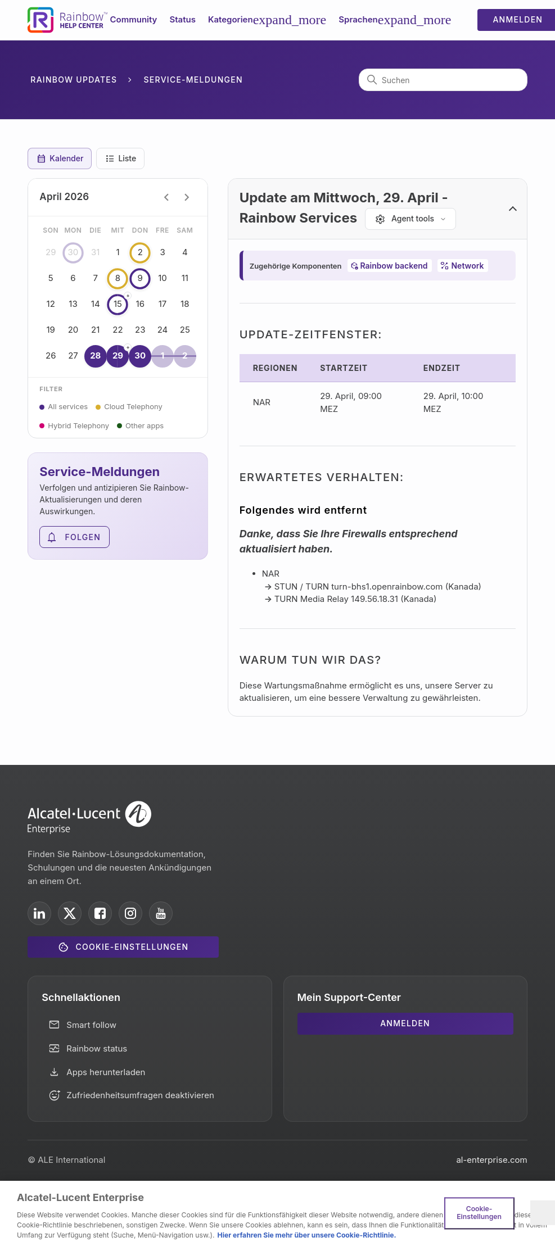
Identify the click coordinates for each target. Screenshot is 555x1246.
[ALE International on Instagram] (130, 913)
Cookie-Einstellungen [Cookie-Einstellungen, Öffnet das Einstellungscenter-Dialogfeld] (479, 1212)
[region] (277, 1213)
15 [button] (118, 304)
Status (182, 19)
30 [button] (73, 253)
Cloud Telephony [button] (133, 406)
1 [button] (162, 356)
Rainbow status (96, 1048)
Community (133, 19)
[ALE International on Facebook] (100, 913)
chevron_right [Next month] (186, 197)
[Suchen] (443, 80)
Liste (120, 158)
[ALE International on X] (70, 913)
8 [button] (118, 279)
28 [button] (95, 356)
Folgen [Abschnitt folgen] (83, 537)
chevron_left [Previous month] (166, 197)
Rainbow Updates (73, 79)
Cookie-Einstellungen (132, 947)
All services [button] (68, 406)
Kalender (59, 158)
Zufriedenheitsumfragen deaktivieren (140, 1095)
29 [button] (118, 355)
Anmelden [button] (405, 1023)
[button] (377, 209)
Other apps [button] (144, 425)
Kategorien (267, 19)
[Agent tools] (410, 219)
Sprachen (395, 19)
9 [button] (140, 279)
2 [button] (140, 253)
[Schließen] (542, 1212)
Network (467, 265)
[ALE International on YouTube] (161, 913)
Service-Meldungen (193, 79)
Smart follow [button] (91, 1025)
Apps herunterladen (105, 1072)
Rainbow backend (394, 265)
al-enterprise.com (491, 1159)
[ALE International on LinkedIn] (39, 913)
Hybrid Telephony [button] (78, 425)
